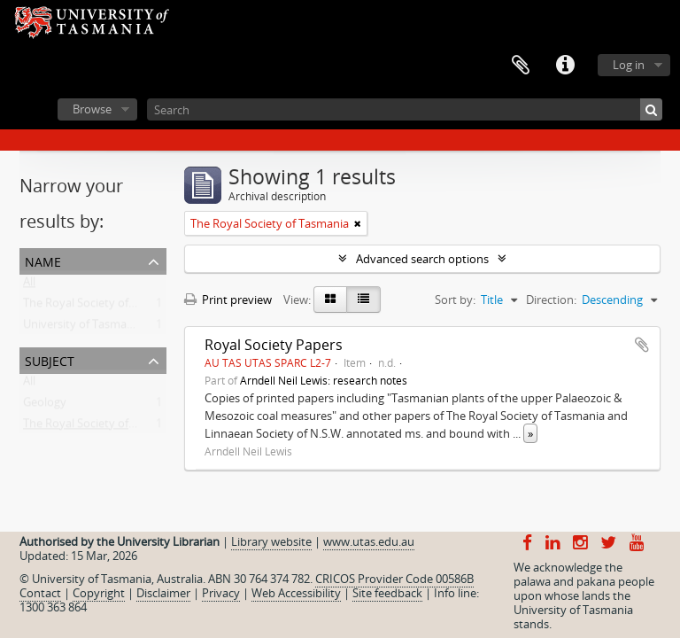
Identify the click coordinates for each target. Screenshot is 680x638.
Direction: (551, 299)
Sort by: (455, 299)
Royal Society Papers (274, 344)
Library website (271, 541)
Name (43, 260)
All (29, 285)
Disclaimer (163, 593)
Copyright (99, 593)
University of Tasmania (83, 328)
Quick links (565, 65)
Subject (49, 359)
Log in (629, 65)
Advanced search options (422, 259)
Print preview (228, 299)
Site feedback (387, 593)
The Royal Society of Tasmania (102, 307)
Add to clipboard (642, 345)
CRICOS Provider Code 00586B (394, 579)
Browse (92, 109)
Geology (44, 406)
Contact (40, 593)
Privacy (221, 593)
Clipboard (520, 65)
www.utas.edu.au (368, 541)
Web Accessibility (296, 593)
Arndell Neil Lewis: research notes (323, 380)
